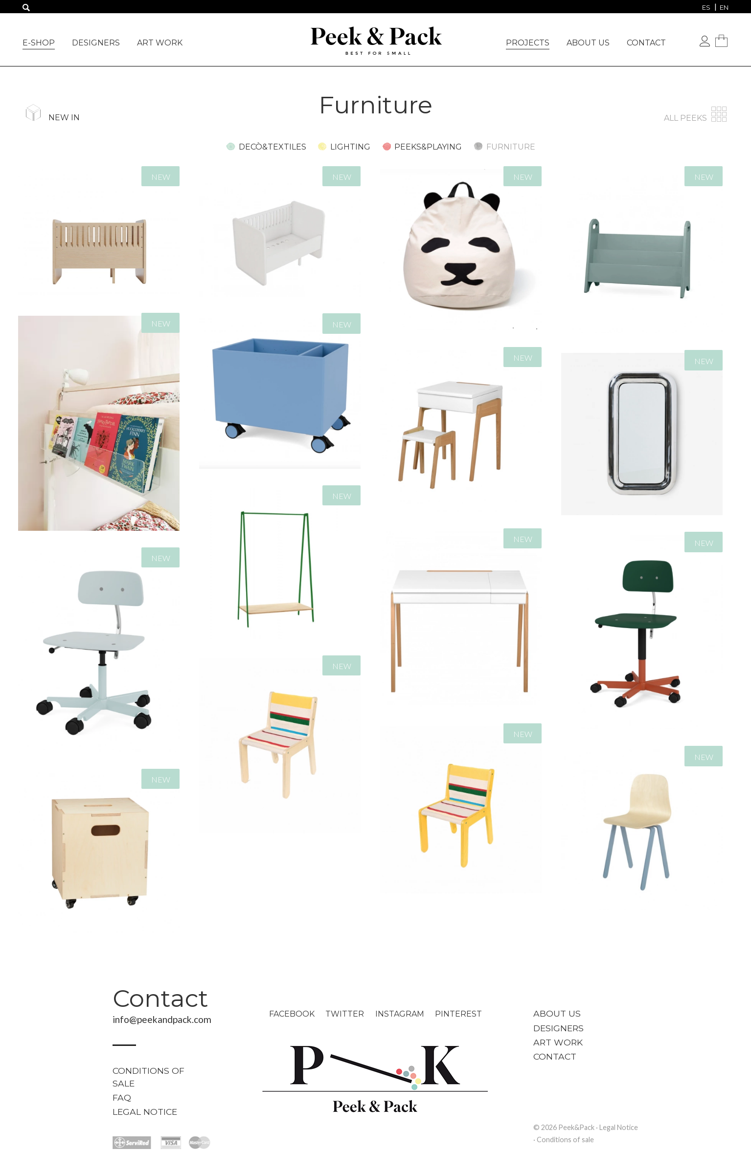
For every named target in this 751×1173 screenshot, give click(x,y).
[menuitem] (706, 7)
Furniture (510, 147)
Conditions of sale (148, 1076)
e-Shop (39, 42)
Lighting (350, 147)
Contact (646, 42)
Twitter (344, 1014)
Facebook (292, 1014)
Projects (527, 42)
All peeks (696, 118)
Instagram (399, 1014)
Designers (96, 42)
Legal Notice (145, 1112)
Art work (159, 42)
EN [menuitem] (724, 7)
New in (64, 117)
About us (588, 42)
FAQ (122, 1097)
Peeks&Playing (428, 147)
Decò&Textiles (272, 147)
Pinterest (458, 1014)
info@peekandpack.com (162, 1019)
